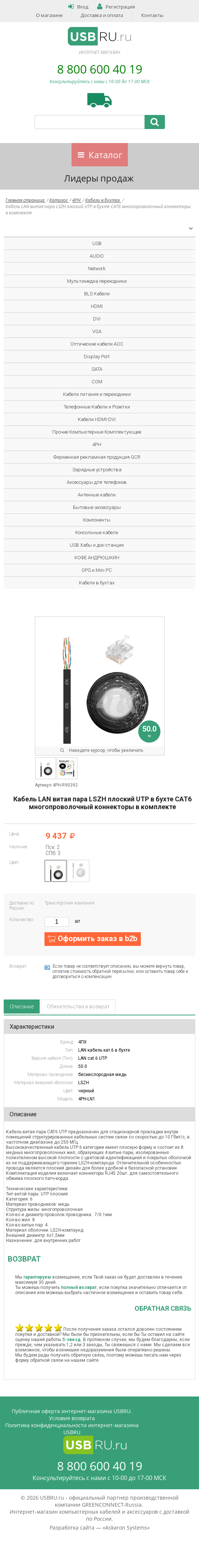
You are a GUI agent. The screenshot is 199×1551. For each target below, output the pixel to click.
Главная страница (26, 200)
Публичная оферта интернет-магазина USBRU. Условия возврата (72, 1415)
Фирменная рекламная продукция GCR (96, 457)
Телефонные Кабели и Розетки (97, 407)
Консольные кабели (96, 532)
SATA (97, 369)
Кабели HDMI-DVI (97, 419)
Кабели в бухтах (103, 200)
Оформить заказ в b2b (97, 938)
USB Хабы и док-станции (97, 545)
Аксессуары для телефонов (97, 482)
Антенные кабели (97, 495)
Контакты (152, 15)
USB (97, 243)
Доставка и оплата (102, 15)
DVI (96, 319)
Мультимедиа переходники (97, 281)
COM (97, 381)
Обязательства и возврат (78, 1006)
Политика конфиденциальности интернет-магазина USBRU (72, 1429)
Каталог (105, 155)
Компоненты (96, 520)
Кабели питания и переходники (97, 394)
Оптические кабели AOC (96, 344)
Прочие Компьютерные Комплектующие (96, 432)
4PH (77, 200)
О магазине (49, 15)
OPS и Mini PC (97, 570)
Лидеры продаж (99, 178)
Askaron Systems (126, 1527)
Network (96, 268)
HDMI (97, 306)
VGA (97, 331)
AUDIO (97, 256)
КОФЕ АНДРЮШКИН (96, 557)
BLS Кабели (97, 293)
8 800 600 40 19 (99, 69)
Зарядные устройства (97, 469)
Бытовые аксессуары (97, 507)
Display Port (97, 356)
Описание (22, 1006)
